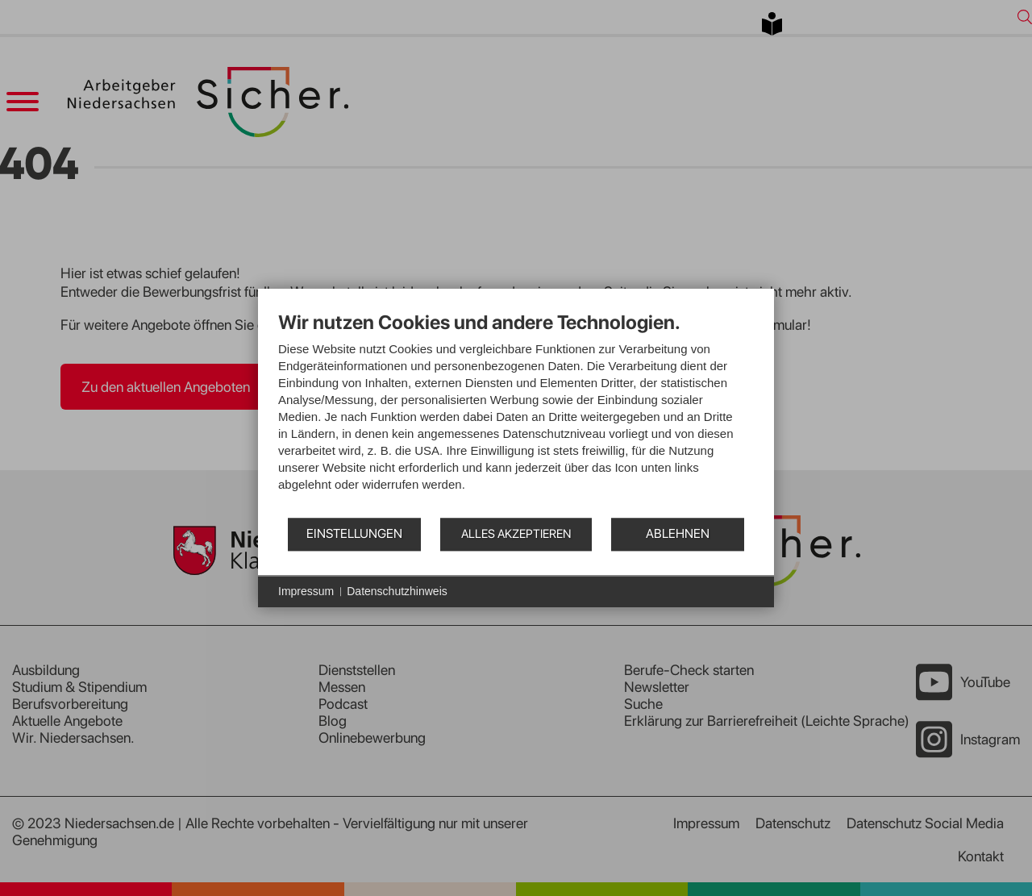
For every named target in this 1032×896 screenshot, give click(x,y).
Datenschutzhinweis (397, 591)
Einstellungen (354, 533)
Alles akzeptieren (516, 534)
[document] (516, 413)
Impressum (306, 591)
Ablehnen (678, 533)
